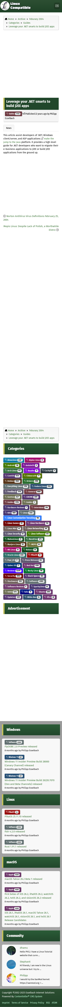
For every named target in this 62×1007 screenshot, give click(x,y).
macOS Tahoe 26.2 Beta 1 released (23, 879)
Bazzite (31, 470)
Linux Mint (13, 528)
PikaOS (35, 555)
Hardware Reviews (16, 507)
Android (12, 465)
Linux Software (39, 534)
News (8, 128)
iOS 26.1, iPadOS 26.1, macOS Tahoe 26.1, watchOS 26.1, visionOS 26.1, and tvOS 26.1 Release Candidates (28, 916)
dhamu (24, 947)
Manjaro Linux (15, 544)
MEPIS (35, 544)
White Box (33, 597)
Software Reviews (16, 586)
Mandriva (34, 539)
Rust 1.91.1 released (15, 846)
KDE (11, 513)
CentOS (12, 475)
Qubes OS (12, 565)
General (34, 491)
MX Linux (12, 549)
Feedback (13, 491)
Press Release (32, 560)
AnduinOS (30, 465)
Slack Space (34, 576)
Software (35, 581)
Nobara (30, 549)
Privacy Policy (37, 1002)
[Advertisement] (31, 63)
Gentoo (12, 497)
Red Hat (32, 565)
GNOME (31, 497)
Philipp (24, 975)
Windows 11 (14, 757)
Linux (27, 513)
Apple (13, 875)
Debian (12, 481)
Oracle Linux (15, 555)
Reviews (13, 570)
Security (13, 576)
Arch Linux (13, 470)
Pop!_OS (12, 560)
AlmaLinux (14, 460)
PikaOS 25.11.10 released (18, 816)
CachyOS (49, 470)
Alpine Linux (35, 460)
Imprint (6, 1002)
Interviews (40, 507)
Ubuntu (43, 592)
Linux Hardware (38, 523)
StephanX (25, 961)
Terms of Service (20, 1002)
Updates (13, 597)
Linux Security (15, 534)
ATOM (54, 1002)
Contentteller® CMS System (28, 996)
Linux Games (14, 523)
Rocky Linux (34, 570)
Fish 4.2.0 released (15, 831)
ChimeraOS (32, 475)
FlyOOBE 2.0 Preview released (21, 746)
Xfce (49, 597)
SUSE (11, 592)
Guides (13, 114)
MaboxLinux (13, 539)
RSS (48, 1002)
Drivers (31, 481)
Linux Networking (36, 528)
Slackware (14, 581)
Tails (26, 592)
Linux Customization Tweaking (22, 518)
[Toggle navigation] (57, 5)
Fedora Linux (42, 486)
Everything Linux (16, 486)
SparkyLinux (40, 586)
